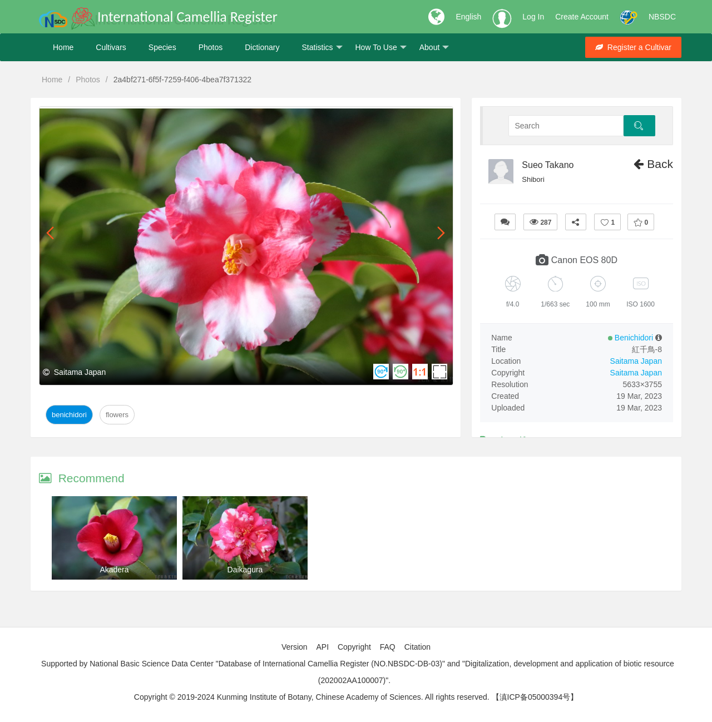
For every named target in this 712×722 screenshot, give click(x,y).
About (434, 47)
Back (653, 163)
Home (63, 47)
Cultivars (111, 47)
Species (162, 47)
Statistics (321, 47)
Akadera (114, 569)
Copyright (354, 646)
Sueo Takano (547, 165)
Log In (533, 16)
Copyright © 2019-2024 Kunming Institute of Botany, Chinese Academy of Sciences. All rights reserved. (312, 697)
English (468, 16)
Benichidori (69, 415)
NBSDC (662, 16)
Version (294, 646)
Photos (211, 47)
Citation (417, 646)
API (322, 646)
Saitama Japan (636, 361)
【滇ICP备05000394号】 (535, 697)
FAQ (387, 646)
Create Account (582, 16)
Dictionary (262, 47)
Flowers (117, 415)
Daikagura (245, 569)
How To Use (381, 47)
